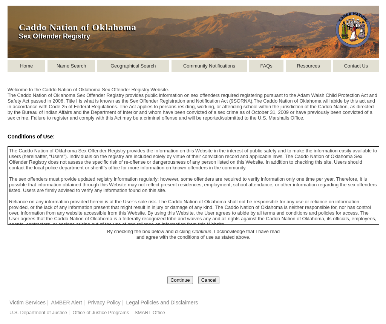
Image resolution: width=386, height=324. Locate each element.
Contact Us (356, 66)
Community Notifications (209, 66)
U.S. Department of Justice (38, 312)
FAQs (266, 66)
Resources (308, 66)
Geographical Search (133, 66)
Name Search (71, 66)
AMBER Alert (66, 302)
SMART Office (150, 312)
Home (26, 66)
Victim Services (27, 302)
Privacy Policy (104, 302)
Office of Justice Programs (100, 312)
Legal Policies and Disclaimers (162, 302)
